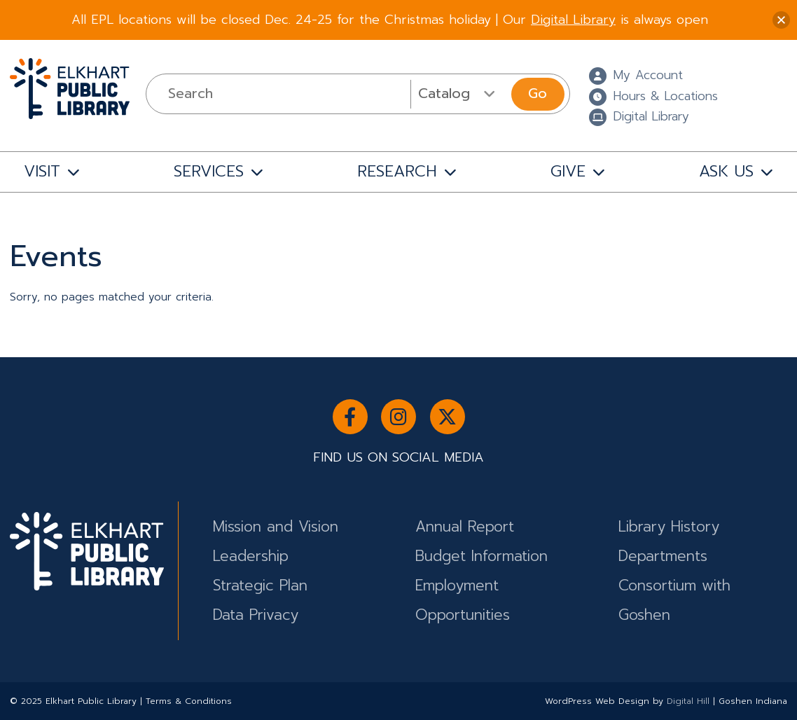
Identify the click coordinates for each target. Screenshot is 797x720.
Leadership (251, 556)
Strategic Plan (260, 585)
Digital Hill (688, 701)
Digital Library (573, 19)
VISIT (42, 171)
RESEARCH (397, 171)
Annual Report (464, 526)
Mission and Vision (275, 526)
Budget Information (481, 556)
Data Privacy (255, 615)
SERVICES (209, 171)
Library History (668, 526)
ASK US (726, 171)
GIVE (567, 171)
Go (537, 93)
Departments (662, 556)
